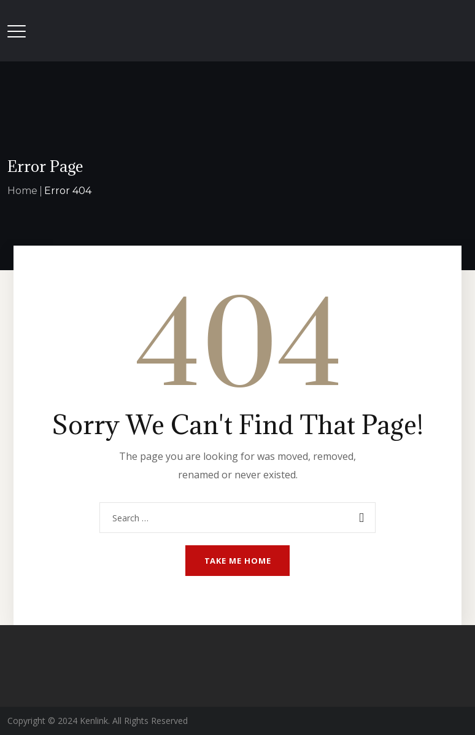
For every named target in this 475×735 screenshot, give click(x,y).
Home (22, 190)
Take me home (237, 560)
